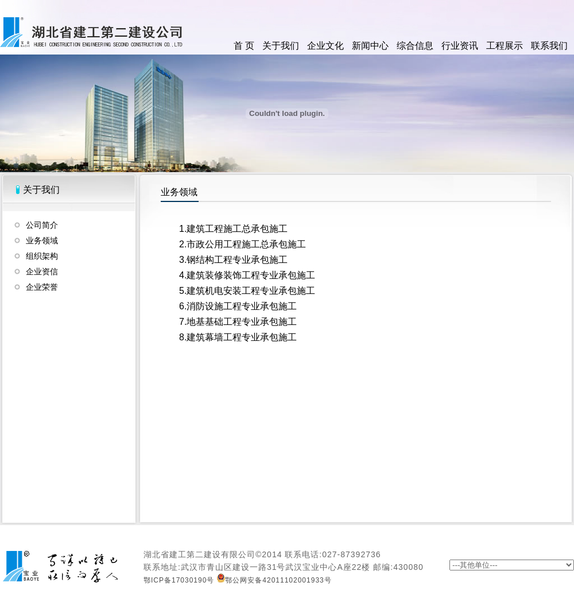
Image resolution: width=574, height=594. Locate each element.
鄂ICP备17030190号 (179, 580)
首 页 (244, 46)
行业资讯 (459, 46)
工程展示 (504, 46)
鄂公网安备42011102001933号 (274, 580)
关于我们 (280, 46)
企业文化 (325, 46)
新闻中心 (370, 46)
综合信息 (415, 46)
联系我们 (549, 46)
